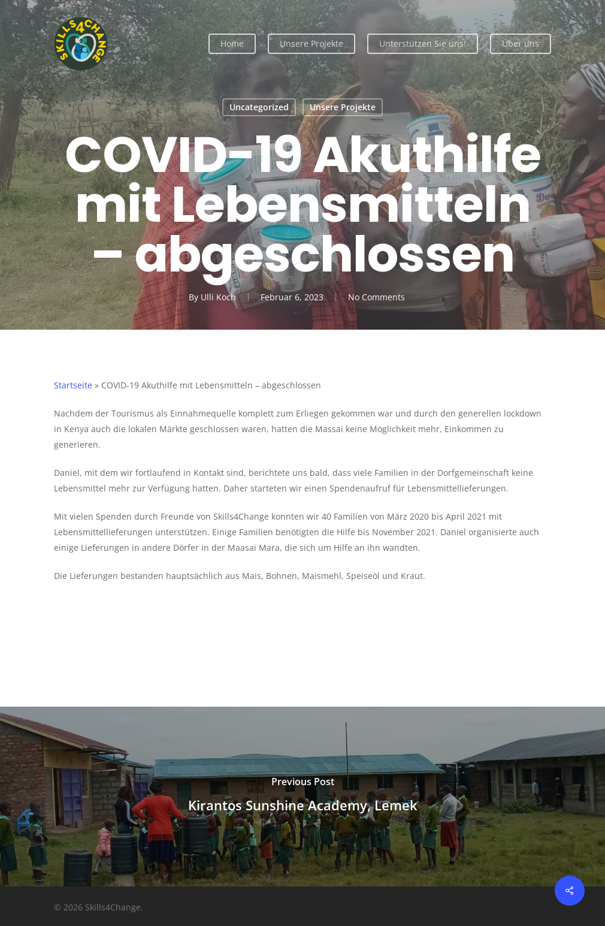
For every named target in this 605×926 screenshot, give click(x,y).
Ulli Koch (218, 297)
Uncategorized (259, 107)
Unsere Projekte (343, 107)
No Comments (376, 297)
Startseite (73, 385)
